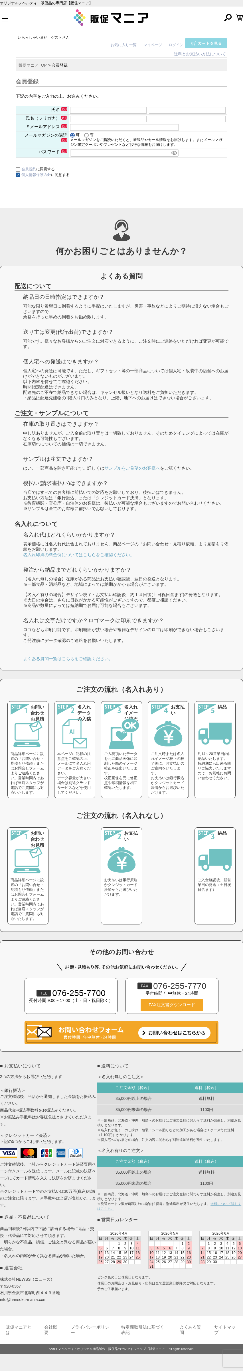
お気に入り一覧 (124, 45)
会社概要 (50, 1330)
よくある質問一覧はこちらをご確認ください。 (68, 658)
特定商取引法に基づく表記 (142, 1330)
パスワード (53, 152)
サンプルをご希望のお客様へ (132, 468)
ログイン (176, 45)
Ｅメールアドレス (46, 126)
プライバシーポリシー (90, 1330)
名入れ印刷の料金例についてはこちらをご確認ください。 (78, 554)
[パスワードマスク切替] (174, 153)
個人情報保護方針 (36, 175)
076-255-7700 (71, 993)
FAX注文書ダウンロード (172, 1004)
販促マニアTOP (33, 65)
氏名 (59, 109)
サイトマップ (225, 1330)
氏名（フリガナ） (46, 118)
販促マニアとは (18, 1330)
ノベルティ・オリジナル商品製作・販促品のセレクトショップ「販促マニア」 (113, 1348)
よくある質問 (190, 1330)
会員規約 (28, 169)
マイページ (152, 45)
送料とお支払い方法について (200, 54)
